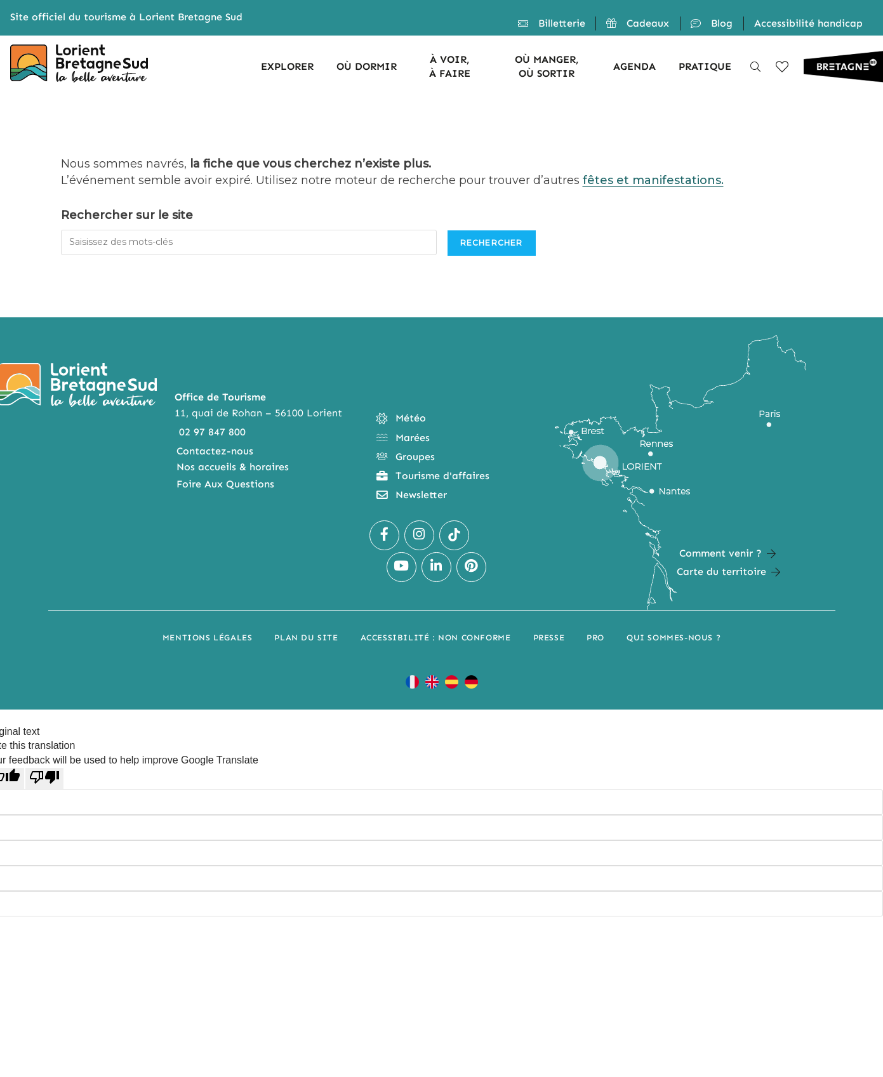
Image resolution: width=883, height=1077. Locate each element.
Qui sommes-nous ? (673, 637)
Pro (595, 637)
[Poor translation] (44, 778)
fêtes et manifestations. (653, 180)
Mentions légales (208, 637)
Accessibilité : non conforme (436, 637)
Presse (549, 637)
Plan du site (306, 637)
